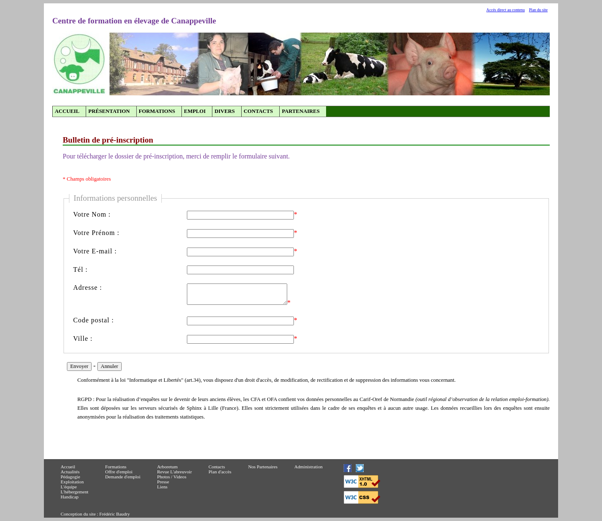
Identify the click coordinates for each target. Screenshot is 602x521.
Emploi (195, 111)
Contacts (258, 111)
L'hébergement (74, 491)
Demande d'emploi (122, 476)
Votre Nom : (92, 214)
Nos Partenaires (263, 466)
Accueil (67, 111)
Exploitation (72, 481)
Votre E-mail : (95, 251)
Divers (224, 111)
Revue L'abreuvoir (174, 471)
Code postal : (93, 320)
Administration (308, 466)
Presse (163, 481)
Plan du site (538, 10)
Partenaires (300, 111)
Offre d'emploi (119, 471)
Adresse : (87, 287)
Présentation (109, 111)
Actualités (70, 471)
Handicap (70, 496)
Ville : (82, 338)
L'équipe (69, 486)
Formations (157, 111)
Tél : (80, 269)
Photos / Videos (171, 476)
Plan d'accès (220, 471)
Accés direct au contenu (505, 10)
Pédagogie (70, 476)
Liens (162, 486)
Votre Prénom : (96, 232)
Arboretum (167, 466)
